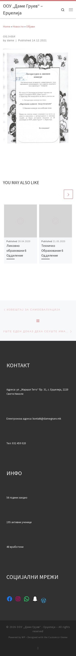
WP (23, 637)
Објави (30, 26)
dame (10, 40)
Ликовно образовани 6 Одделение (16, 251)
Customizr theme (57, 637)
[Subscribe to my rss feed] (38, 648)
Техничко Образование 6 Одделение (52, 251)
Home (6, 26)
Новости (18, 26)
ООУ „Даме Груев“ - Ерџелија (36, 627)
